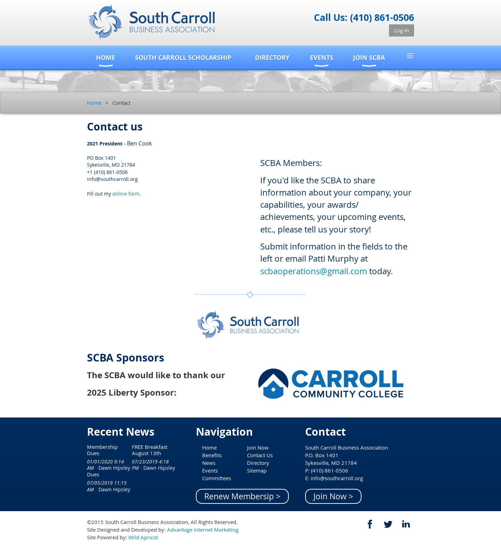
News (208, 462)
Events (210, 470)
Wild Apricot (143, 537)
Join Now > (333, 496)
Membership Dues (102, 449)
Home (94, 102)
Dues (93, 474)
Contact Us (260, 455)
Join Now (258, 447)
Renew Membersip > (242, 496)
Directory (258, 462)
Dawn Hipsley (114, 467)
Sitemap (257, 470)
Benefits (212, 455)
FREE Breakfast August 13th (149, 449)
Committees (216, 478)
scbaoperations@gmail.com (313, 271)
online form (126, 193)
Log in (401, 30)
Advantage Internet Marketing (202, 529)
